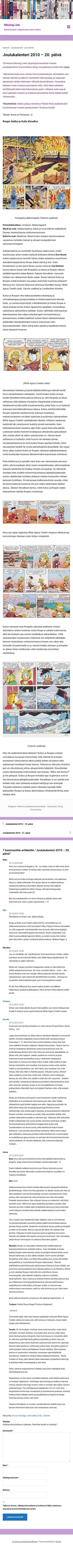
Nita (4, 910)
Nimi (5, 1465)
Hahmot (6, 48)
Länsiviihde (29, 48)
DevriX (58, 1542)
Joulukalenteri (17, 48)
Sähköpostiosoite (11, 1478)
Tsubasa (6, 1001)
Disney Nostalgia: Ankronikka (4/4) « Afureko (31, 1416)
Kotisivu (6, 1490)
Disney (60, 806)
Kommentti (8, 1431)
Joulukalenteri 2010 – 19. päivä (19, 824)
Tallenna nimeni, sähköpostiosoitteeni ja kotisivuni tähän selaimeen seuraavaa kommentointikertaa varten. (32, 1507)
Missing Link (12, 25)
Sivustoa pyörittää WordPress (24, 1542)
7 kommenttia (35, 810)
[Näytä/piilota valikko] (68, 27)
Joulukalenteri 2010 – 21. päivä (16, 833)
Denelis (6, 1019)
